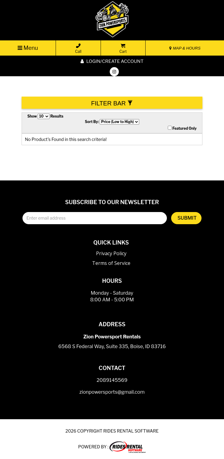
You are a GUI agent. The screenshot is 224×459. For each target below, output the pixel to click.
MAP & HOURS (184, 48)
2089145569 (112, 380)
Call (78, 48)
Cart (123, 48)
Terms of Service (111, 263)
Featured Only (182, 128)
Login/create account (112, 61)
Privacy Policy (111, 253)
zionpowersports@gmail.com (111, 392)
